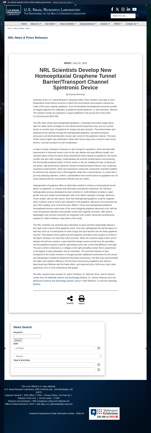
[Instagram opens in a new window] (123, 9)
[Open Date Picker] (99, 348)
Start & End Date (22, 360)
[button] (63, 2)
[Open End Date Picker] (99, 370)
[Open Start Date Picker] (99, 365)
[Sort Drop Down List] (58, 356)
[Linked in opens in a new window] (128, 9)
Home (24, 24)
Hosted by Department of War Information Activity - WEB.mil (56, 413)
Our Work (50, 24)
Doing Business (88, 24)
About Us (36, 24)
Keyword (18, 332)
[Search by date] (54, 348)
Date (16, 343)
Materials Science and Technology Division (67, 277)
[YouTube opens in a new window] (134, 9)
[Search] (123, 15)
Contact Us (132, 24)
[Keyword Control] (27, 336)
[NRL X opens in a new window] (117, 9)
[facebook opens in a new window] (112, 9)
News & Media (68, 24)
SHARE (70, 299)
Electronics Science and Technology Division (53, 281)
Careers (105, 24)
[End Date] (54, 369)
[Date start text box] (54, 364)
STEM (118, 24)
